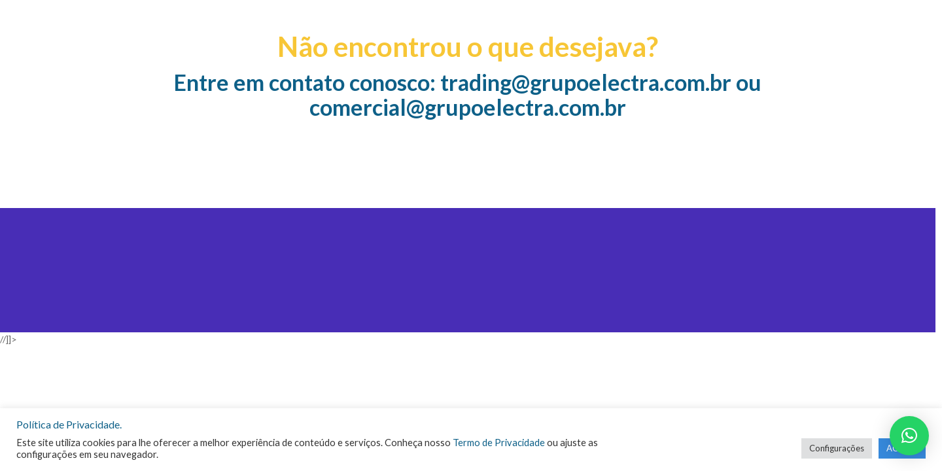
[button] (909, 435)
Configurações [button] (836, 448)
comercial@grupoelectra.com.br (467, 107)
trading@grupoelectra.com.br (585, 82)
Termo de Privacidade (499, 442)
